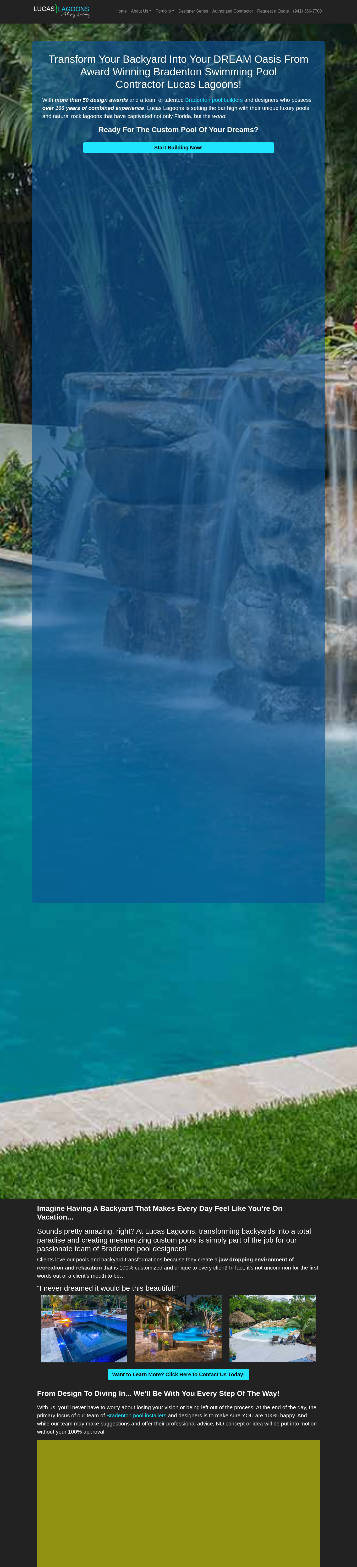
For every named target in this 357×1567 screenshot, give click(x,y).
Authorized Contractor (232, 11)
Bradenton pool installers (136, 1415)
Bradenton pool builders (214, 100)
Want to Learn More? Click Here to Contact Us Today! (178, 1374)
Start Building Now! (178, 147)
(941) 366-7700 (307, 11)
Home (121, 11)
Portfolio (163, 11)
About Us (139, 11)
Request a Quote (273, 11)
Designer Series (193, 11)
